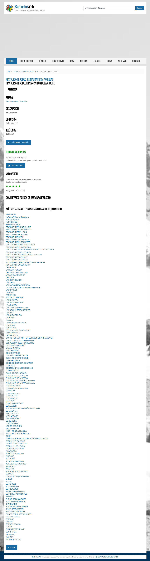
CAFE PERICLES (13, 333)
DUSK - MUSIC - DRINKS (16, 373)
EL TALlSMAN (11, 411)
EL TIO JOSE (11, 484)
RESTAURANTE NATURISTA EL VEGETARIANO (25, 262)
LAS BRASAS (11, 290)
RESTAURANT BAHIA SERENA (18, 230)
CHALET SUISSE (13, 348)
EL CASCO (10, 391)
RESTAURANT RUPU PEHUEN (18, 252)
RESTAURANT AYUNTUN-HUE (18, 227)
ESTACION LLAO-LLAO (15, 491)
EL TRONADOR (12, 489)
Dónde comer (58, 60)
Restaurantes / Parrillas (29, 71)
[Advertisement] (75, 36)
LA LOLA (9, 320)
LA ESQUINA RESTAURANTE (18, 310)
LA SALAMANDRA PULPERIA (18, 285)
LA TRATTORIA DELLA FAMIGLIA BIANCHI (23, 288)
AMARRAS (10, 469)
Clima (109, 60)
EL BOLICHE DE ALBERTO (17, 376)
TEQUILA (9, 537)
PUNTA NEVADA (12, 219)
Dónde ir (43, 60)
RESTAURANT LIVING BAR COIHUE (20, 245)
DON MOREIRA (12, 371)
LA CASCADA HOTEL (14, 303)
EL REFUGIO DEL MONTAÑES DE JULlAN (23, 408)
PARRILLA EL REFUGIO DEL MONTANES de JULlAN (27, 439)
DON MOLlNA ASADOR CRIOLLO (19, 368)
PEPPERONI (11, 214)
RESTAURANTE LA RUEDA (17, 260)
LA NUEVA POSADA (14, 270)
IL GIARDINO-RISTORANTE (17, 507)
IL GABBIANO (11, 504)
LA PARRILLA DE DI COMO (17, 272)
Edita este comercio (18, 142)
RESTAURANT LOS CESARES (18, 247)
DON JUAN (10, 366)
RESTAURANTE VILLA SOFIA (18, 265)
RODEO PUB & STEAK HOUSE (18, 514)
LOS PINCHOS (12, 424)
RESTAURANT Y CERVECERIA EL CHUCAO (24, 255)
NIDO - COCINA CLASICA (16, 431)
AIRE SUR (10, 456)
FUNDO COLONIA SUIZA (16, 499)
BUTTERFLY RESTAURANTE (18, 330)
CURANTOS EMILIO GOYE (17, 356)
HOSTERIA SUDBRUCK (15, 502)
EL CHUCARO (11, 396)
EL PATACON (11, 406)
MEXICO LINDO (12, 429)
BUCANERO (11, 328)
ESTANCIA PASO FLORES (16, 494)
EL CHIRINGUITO (13, 393)
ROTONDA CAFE (13, 517)
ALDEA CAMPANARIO (15, 461)
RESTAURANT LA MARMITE (17, 240)
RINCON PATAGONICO (15, 512)
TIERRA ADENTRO (13, 539)
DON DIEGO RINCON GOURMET (19, 363)
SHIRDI (9, 527)
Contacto (136, 60)
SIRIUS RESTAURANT (15, 529)
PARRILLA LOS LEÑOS (15, 446)
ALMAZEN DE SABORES (16, 464)
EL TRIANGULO (12, 486)
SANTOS (9, 522)
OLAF (8, 436)
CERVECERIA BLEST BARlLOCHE (20, 343)
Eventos (97, 60)
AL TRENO (10, 459)
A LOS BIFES (11, 451)
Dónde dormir (26, 60)
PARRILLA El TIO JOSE (15, 441)
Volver (11, 547)
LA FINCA (10, 313)
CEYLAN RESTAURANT (15, 345)
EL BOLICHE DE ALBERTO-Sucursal (20, 383)
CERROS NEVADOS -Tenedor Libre (20, 340)
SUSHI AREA (11, 532)
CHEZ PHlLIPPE (12, 350)
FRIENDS (10, 497)
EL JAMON (10, 401)
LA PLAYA (10, 277)
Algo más (122, 60)
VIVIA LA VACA (12, 416)
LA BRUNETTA (12, 300)
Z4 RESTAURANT (13, 418)
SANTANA (10, 519)
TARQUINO (10, 534)
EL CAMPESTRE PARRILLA (17, 388)
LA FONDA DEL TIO (14, 315)
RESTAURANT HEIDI (14, 237)
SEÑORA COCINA (13, 524)
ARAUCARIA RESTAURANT (17, 471)
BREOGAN (10, 325)
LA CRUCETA (11, 305)
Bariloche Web (36, 557)
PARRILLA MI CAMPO (15, 449)
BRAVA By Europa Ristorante (17, 476)
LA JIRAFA (10, 318)
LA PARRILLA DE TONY (15, 275)
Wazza (8, 481)
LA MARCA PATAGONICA (16, 323)
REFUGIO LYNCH (13, 224)
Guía (72, 60)
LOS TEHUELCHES (14, 426)
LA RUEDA (10, 283)
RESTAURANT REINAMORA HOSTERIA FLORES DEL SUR (30, 250)
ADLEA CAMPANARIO (15, 454)
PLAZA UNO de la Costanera (17, 217)
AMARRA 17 (11, 466)
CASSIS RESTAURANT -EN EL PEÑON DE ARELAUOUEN (29, 338)
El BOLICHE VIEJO (13, 386)
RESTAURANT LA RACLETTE (18, 242)
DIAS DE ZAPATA (13, 361)
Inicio (11, 60)
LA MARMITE (11, 267)
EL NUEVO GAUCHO (14, 403)
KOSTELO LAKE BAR (14, 298)
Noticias (84, 60)
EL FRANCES (11, 398)
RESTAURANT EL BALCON (17, 235)
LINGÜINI (10, 293)
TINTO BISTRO (12, 413)
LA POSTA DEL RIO (14, 280)
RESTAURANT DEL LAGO (16, 232)
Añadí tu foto (15, 165)
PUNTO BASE (11, 222)
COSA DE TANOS (13, 353)
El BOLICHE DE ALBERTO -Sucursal (20, 381)
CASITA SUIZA (12, 335)
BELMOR (9, 474)
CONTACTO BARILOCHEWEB (107, 557)
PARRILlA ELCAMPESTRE (16, 444)
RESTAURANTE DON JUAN (17, 257)
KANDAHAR (11, 295)
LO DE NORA (11, 421)
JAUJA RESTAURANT (15, 509)
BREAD (9, 479)
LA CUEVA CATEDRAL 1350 (17, 308)
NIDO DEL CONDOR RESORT (18, 434)
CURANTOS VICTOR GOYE (17, 358)
